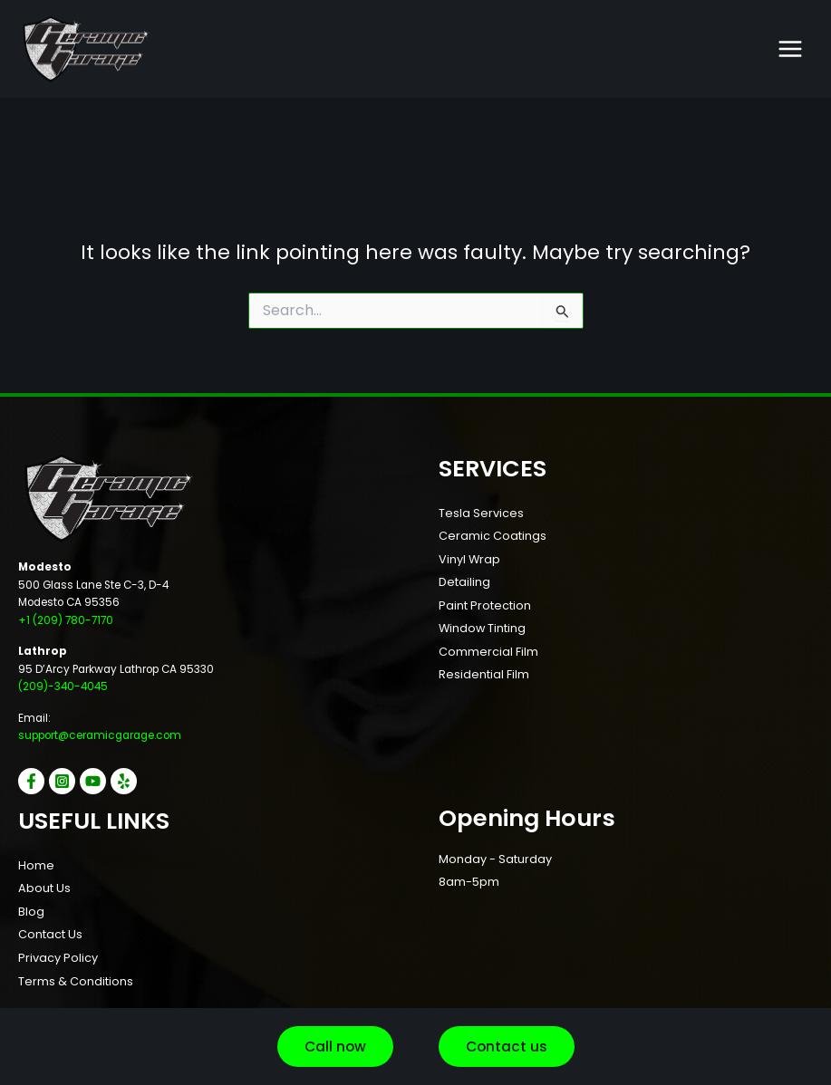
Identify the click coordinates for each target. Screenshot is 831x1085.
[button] (335, 1047)
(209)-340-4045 (63, 686)
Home (36, 865)
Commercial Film (488, 651)
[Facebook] (31, 781)
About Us (44, 888)
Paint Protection (485, 605)
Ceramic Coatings (492, 535)
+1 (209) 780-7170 (65, 620)
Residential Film (484, 674)
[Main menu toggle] (790, 49)
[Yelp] (124, 781)
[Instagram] (62, 781)
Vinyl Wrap (469, 559)
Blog (31, 911)
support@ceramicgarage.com (99, 735)
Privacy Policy (58, 957)
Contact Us (50, 934)
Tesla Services (481, 513)
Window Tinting (482, 628)
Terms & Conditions (75, 981)
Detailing (464, 582)
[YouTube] (93, 781)
